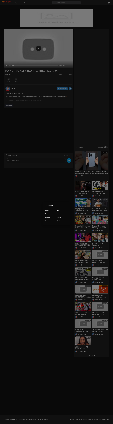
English (47, 210)
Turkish (59, 221)
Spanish (47, 221)
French (59, 213)
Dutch (46, 213)
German (47, 217)
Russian (59, 217)
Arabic (58, 210)
